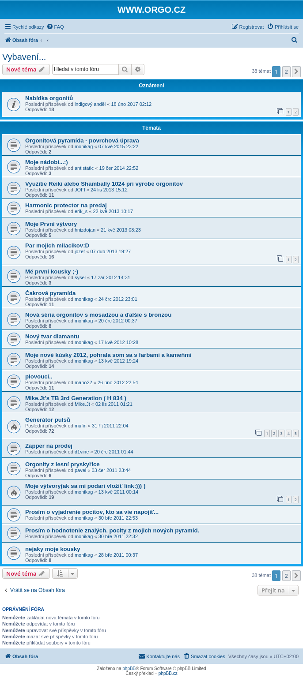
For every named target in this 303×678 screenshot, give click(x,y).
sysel (80, 277)
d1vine (82, 451)
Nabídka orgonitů (49, 98)
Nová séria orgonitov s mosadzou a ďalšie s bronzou (98, 314)
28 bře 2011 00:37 (118, 555)
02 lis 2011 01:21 (114, 404)
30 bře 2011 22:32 (118, 536)
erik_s (81, 211)
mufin (81, 425)
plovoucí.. (39, 376)
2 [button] (286, 71)
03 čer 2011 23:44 (111, 470)
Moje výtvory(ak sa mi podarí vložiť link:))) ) (85, 486)
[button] (296, 71)
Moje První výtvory (51, 224)
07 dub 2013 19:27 (110, 251)
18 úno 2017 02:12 (131, 104)
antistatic (84, 168)
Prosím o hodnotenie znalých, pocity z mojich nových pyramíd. (112, 530)
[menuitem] (55, 27)
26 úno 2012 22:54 (118, 382)
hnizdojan (85, 229)
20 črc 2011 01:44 (114, 451)
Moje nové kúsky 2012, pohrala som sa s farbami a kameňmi (108, 355)
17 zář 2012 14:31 (110, 277)
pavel (80, 470)
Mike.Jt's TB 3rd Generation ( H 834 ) (75, 398)
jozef (80, 251)
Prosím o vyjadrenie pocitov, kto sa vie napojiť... (92, 512)
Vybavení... (24, 57)
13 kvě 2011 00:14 (118, 491)
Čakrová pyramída (50, 293)
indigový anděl (90, 104)
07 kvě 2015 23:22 (118, 146)
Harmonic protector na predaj (66, 205)
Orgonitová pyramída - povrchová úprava (82, 140)
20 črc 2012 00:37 (117, 320)
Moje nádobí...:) (46, 162)
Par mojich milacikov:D (57, 245)
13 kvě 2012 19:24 (118, 360)
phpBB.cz (168, 673)
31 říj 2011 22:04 (110, 425)
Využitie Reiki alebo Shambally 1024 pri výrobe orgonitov (104, 183)
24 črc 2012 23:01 (117, 299)
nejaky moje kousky (52, 549)
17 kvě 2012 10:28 (118, 342)
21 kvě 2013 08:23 (121, 229)
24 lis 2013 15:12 (109, 189)
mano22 (83, 382)
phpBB (129, 668)
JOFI (80, 189)
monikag (84, 146)
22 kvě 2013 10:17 (113, 211)
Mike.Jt (82, 404)
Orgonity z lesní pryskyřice (62, 464)
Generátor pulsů (47, 419)
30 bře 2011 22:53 (118, 518)
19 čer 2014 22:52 (119, 168)
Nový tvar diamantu (52, 336)
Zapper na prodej (48, 445)
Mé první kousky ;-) (51, 271)
